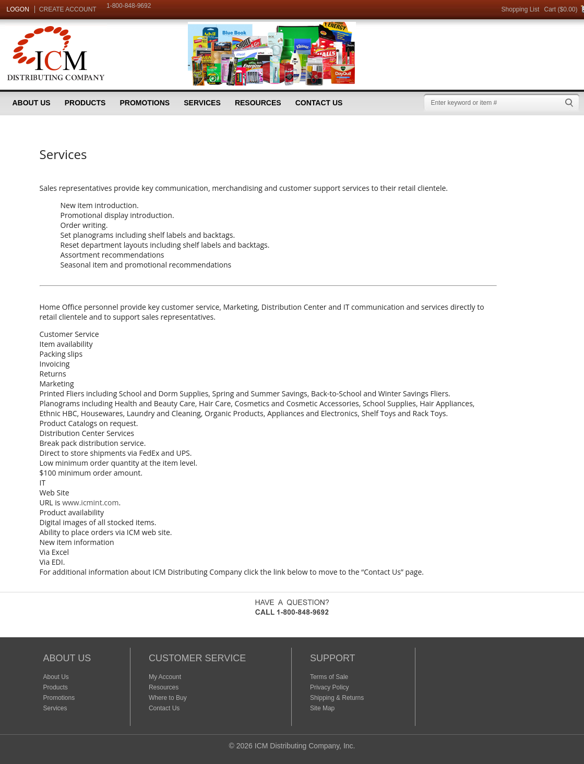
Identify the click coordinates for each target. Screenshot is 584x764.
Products (85, 103)
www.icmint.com (90, 502)
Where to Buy (168, 697)
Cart (550, 9)
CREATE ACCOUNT (68, 9)
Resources (258, 103)
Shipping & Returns (337, 697)
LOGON (18, 9)
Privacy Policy (329, 687)
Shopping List (521, 9)
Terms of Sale (329, 677)
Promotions (145, 103)
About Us (32, 103)
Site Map (322, 708)
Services (202, 103)
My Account (165, 677)
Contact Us (319, 103)
